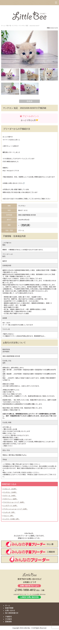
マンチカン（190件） (10, 492)
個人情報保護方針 (11, 613)
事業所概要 (9, 608)
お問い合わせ (10, 610)
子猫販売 (8, 617)
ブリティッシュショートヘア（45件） (15, 509)
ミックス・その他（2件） (11, 519)
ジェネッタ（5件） (9, 512)
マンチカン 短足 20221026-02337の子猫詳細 (24, 108)
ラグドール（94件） (9, 495)
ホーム (7, 605)
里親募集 (8, 622)
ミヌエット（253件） (10, 489)
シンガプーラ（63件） (10, 505)
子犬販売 (8, 619)
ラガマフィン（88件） (10, 499)
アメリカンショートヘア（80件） (14, 502)
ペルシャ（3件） (8, 516)
